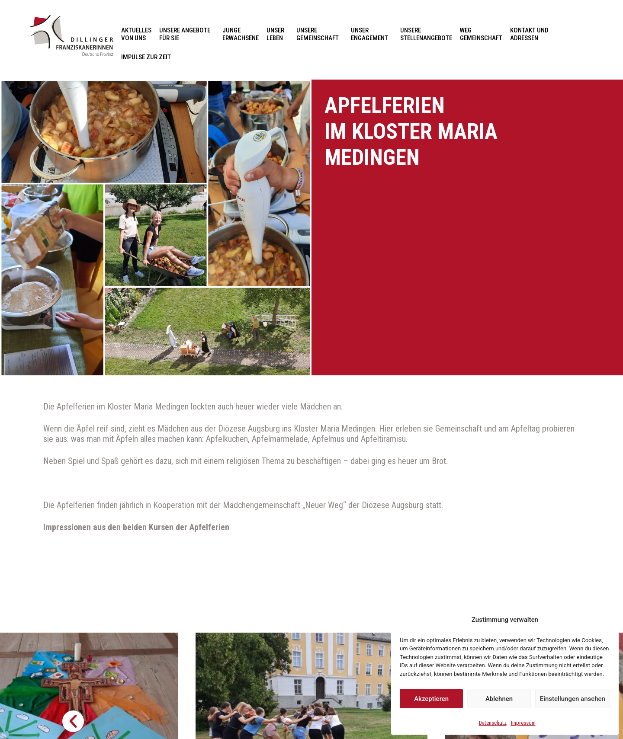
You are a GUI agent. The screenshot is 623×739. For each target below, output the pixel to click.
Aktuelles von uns (136, 34)
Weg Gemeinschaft (481, 34)
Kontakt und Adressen (531, 34)
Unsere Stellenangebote (426, 34)
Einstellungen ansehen (572, 699)
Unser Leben (278, 34)
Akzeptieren (431, 699)
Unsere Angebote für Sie (187, 34)
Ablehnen (499, 699)
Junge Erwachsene (240, 34)
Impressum (523, 723)
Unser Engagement (371, 34)
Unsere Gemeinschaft (319, 34)
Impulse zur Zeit (146, 57)
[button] (73, 721)
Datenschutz (493, 723)
